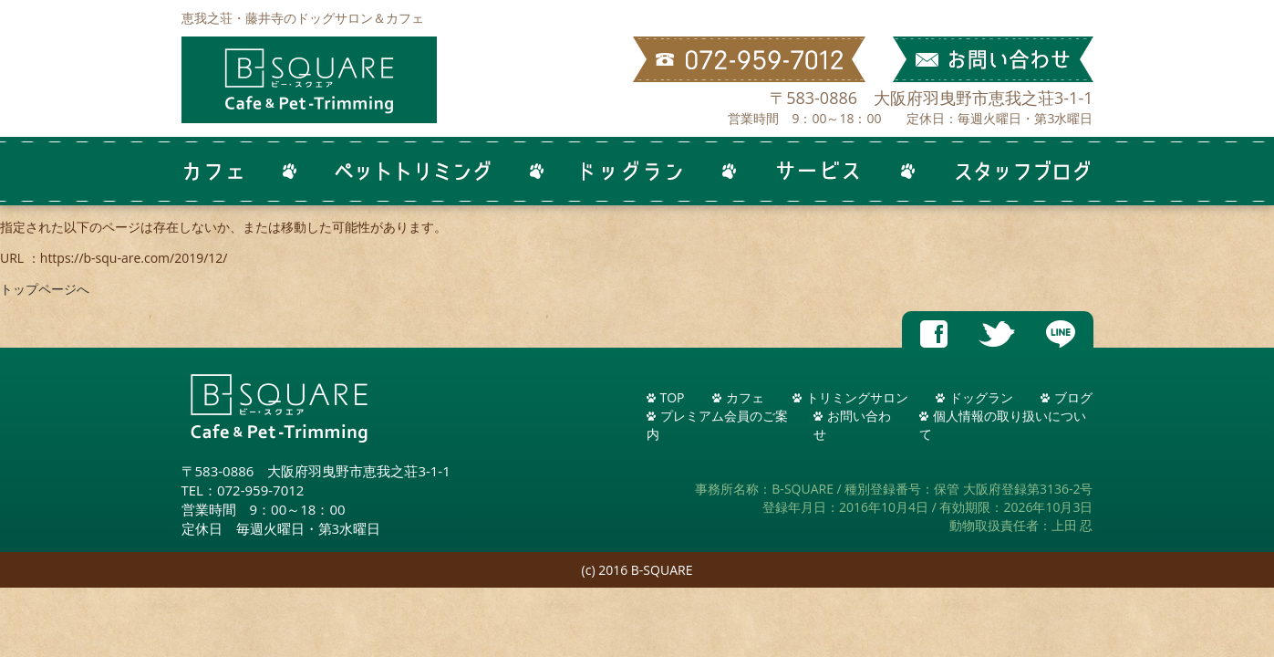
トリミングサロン (857, 397)
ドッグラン (981, 397)
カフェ (745, 397)
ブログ (1073, 397)
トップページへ (44, 288)
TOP (672, 397)
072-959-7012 (260, 490)
